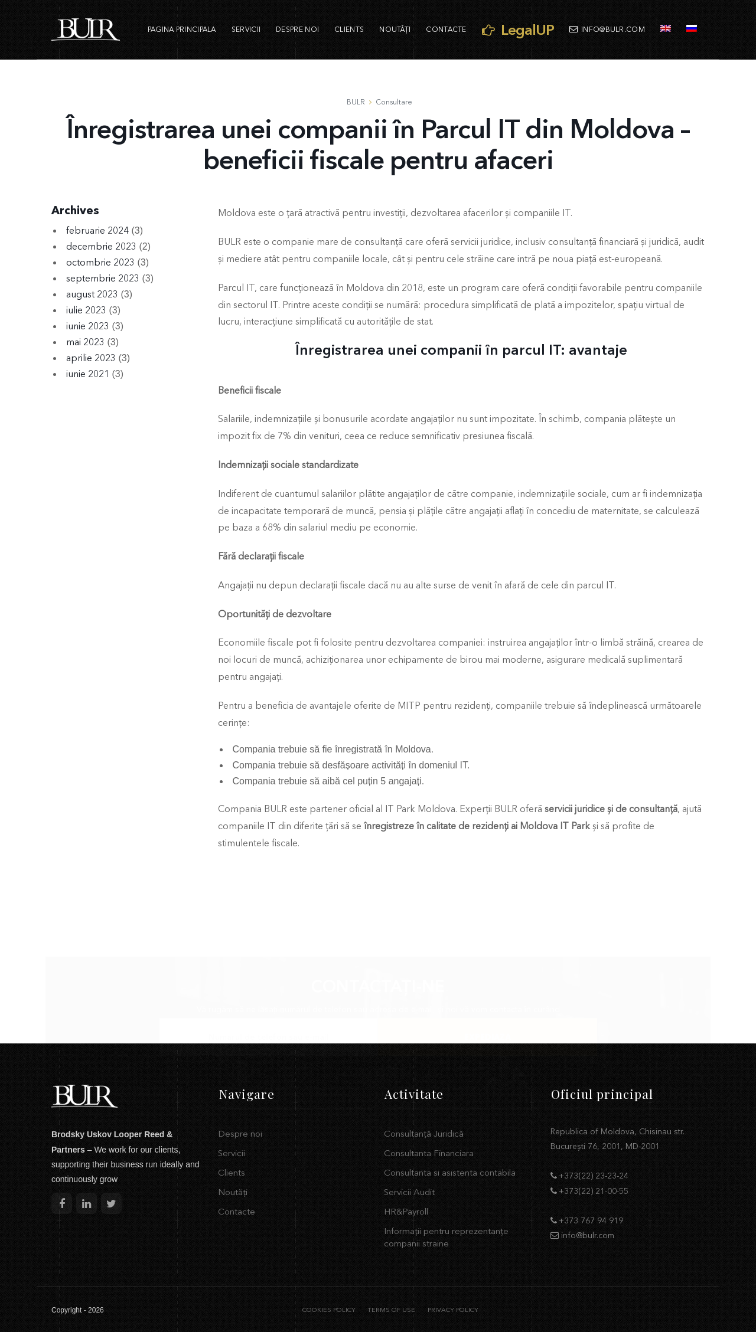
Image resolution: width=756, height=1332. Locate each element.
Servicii (246, 29)
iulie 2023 (86, 310)
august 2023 (92, 294)
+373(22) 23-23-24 (593, 1175)
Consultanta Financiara (429, 1152)
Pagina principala (182, 29)
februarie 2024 (97, 230)
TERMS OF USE (391, 1309)
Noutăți (394, 29)
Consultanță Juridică (424, 1133)
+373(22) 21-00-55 (593, 1191)
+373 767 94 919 (591, 1220)
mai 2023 (85, 342)
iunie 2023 (87, 326)
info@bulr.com (607, 29)
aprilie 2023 (91, 358)
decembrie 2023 (101, 246)
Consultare (394, 101)
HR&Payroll (406, 1211)
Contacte (446, 29)
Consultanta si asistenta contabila (450, 1172)
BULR (356, 101)
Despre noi (297, 29)
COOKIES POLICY (329, 1309)
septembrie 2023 (102, 278)
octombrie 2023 (100, 262)
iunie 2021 (87, 373)
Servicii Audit (409, 1191)
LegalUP (518, 29)
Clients (349, 29)
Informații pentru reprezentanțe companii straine (446, 1237)
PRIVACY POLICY (453, 1309)
